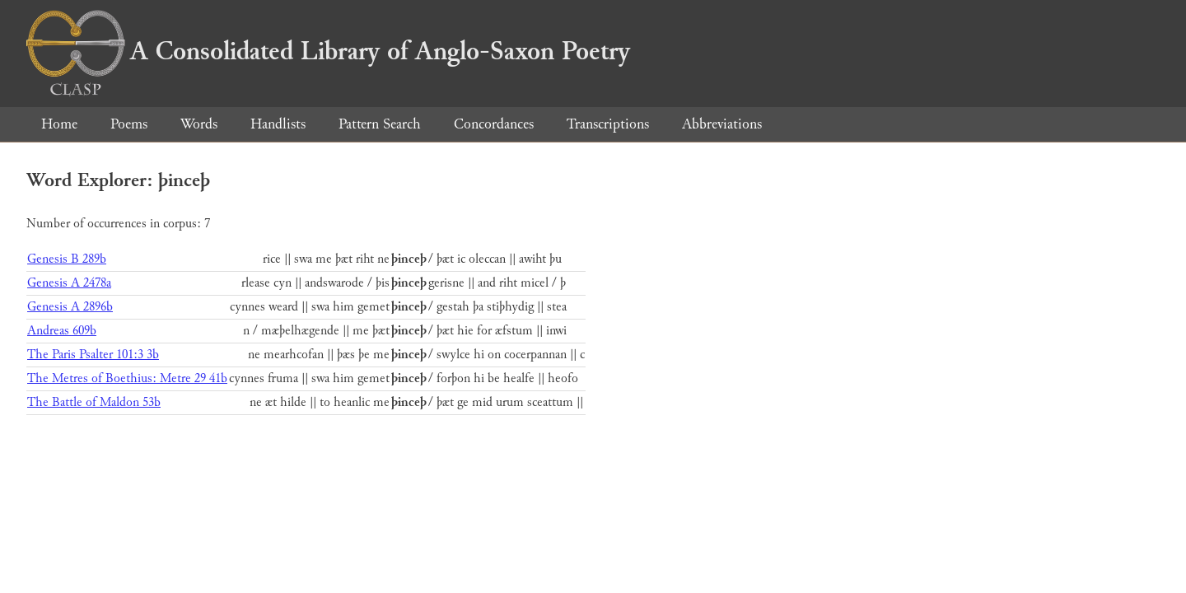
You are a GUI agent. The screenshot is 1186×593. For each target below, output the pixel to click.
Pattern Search (380, 124)
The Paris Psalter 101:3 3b (93, 354)
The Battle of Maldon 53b (94, 402)
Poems (128, 124)
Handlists (278, 124)
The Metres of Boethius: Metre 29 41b (127, 378)
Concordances (494, 124)
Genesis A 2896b (70, 306)
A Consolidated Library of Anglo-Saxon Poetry (328, 51)
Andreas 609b (61, 330)
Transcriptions (608, 124)
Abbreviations (722, 124)
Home (59, 124)
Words (198, 124)
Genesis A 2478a (69, 282)
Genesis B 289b (66, 259)
